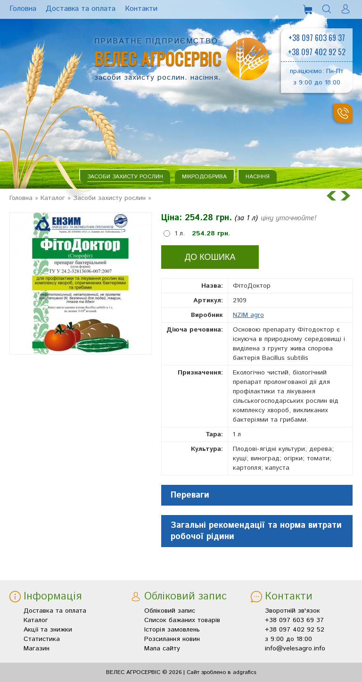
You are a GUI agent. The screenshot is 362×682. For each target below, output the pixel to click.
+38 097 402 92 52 (317, 52)
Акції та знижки (48, 629)
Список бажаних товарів (182, 620)
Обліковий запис (169, 610)
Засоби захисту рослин (125, 177)
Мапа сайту (162, 648)
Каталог (53, 198)
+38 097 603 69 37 (316, 37)
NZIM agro (248, 315)
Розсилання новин (172, 639)
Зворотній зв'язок (292, 610)
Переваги (190, 495)
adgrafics (244, 672)
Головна (21, 198)
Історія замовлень (172, 629)
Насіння (258, 177)
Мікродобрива (204, 177)
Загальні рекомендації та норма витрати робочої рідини (256, 531)
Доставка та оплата (55, 610)
